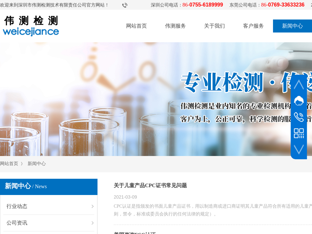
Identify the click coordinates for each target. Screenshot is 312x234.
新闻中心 (292, 26)
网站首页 (136, 26)
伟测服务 (175, 26)
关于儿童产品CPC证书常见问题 (150, 185)
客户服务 (253, 26)
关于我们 (214, 26)
